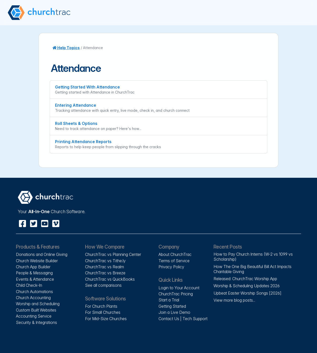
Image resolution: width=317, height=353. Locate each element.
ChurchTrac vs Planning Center (113, 254)
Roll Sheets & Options (76, 123)
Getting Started (172, 306)
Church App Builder (33, 266)
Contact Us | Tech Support (183, 318)
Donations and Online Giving (41, 254)
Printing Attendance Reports (83, 141)
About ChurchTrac (175, 254)
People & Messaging (34, 273)
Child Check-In (29, 285)
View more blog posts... (234, 300)
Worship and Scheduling (38, 303)
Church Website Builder (37, 260)
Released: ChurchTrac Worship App (245, 278)
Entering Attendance (75, 105)
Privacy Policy (171, 266)
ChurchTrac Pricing (176, 294)
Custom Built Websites (36, 310)
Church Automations (34, 291)
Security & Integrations (36, 322)
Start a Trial (169, 300)
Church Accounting (33, 297)
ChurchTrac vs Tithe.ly (105, 260)
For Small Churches (102, 312)
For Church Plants (101, 306)
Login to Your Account (179, 287)
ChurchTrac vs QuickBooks (110, 279)
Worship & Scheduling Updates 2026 (247, 285)
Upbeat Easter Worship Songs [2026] (247, 293)
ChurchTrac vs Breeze (105, 273)
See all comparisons (103, 285)
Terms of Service (174, 260)
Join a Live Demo (174, 312)
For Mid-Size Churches (106, 318)
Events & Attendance (35, 279)
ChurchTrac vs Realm (104, 266)
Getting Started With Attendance (87, 87)
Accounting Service (33, 316)
